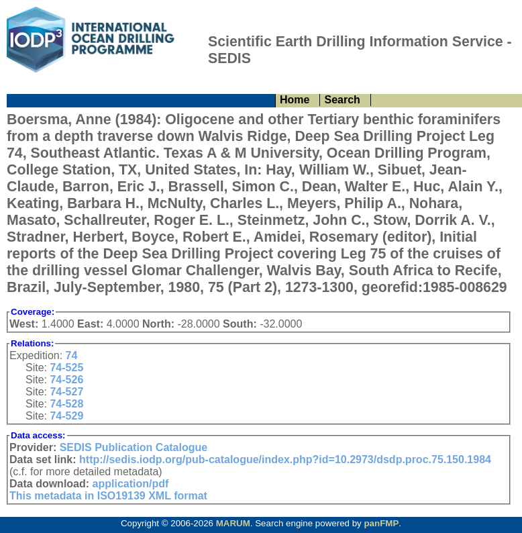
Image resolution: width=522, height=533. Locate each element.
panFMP (381, 523)
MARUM (233, 523)
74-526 (66, 379)
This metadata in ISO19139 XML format (108, 495)
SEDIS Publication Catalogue (133, 447)
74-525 (66, 367)
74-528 (66, 403)
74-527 (66, 391)
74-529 (66, 416)
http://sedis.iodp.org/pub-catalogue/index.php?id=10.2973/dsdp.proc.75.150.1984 (285, 459)
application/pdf (131, 483)
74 (72, 355)
